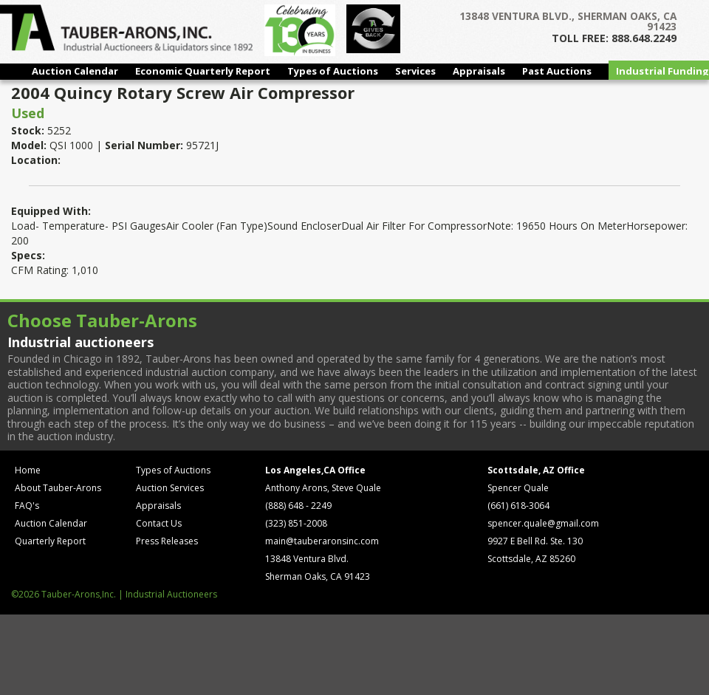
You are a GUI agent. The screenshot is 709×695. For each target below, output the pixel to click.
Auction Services (170, 488)
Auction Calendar (75, 71)
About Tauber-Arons (58, 488)
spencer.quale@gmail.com (543, 523)
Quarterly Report (50, 541)
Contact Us (159, 523)
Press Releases (167, 541)
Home (28, 470)
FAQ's (27, 505)
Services (415, 71)
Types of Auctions (332, 71)
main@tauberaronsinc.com (322, 541)
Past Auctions (557, 71)
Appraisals (479, 71)
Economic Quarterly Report (202, 71)
